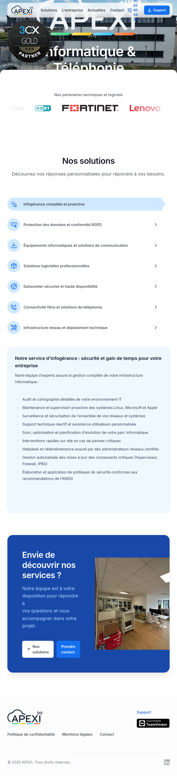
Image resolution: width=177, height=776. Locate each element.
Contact (117, 10)
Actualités (96, 10)
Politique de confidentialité (31, 734)
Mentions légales (77, 734)
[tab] (84, 204)
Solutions (49, 10)
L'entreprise (72, 10)
